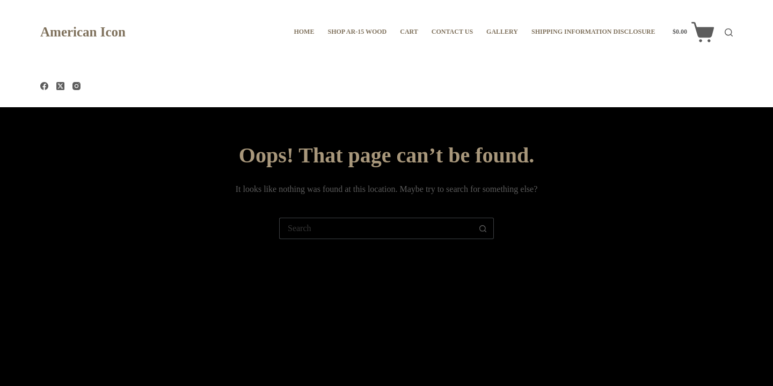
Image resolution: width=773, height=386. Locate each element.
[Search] (729, 32)
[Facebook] (44, 86)
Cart (409, 31)
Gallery (502, 31)
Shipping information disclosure (593, 31)
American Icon (83, 32)
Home (304, 31)
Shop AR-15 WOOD (356, 31)
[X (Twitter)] (60, 86)
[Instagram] (76, 86)
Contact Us (452, 31)
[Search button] (483, 228)
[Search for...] (375, 228)
